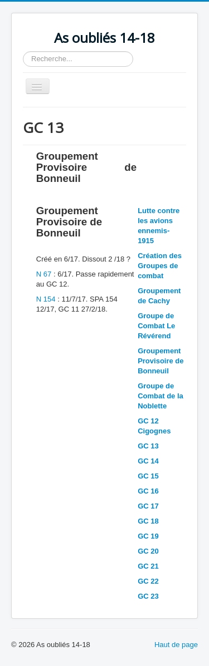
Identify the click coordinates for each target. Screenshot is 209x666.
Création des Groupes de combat (160, 265)
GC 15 (148, 476)
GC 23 (148, 596)
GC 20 (148, 551)
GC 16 (148, 491)
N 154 (46, 299)
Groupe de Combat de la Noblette (160, 396)
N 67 (43, 274)
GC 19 (148, 536)
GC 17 (148, 506)
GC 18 (148, 521)
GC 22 (148, 581)
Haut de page (176, 644)
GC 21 (148, 566)
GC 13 (148, 446)
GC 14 (148, 461)
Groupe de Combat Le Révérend (156, 326)
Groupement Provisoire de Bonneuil (160, 361)
